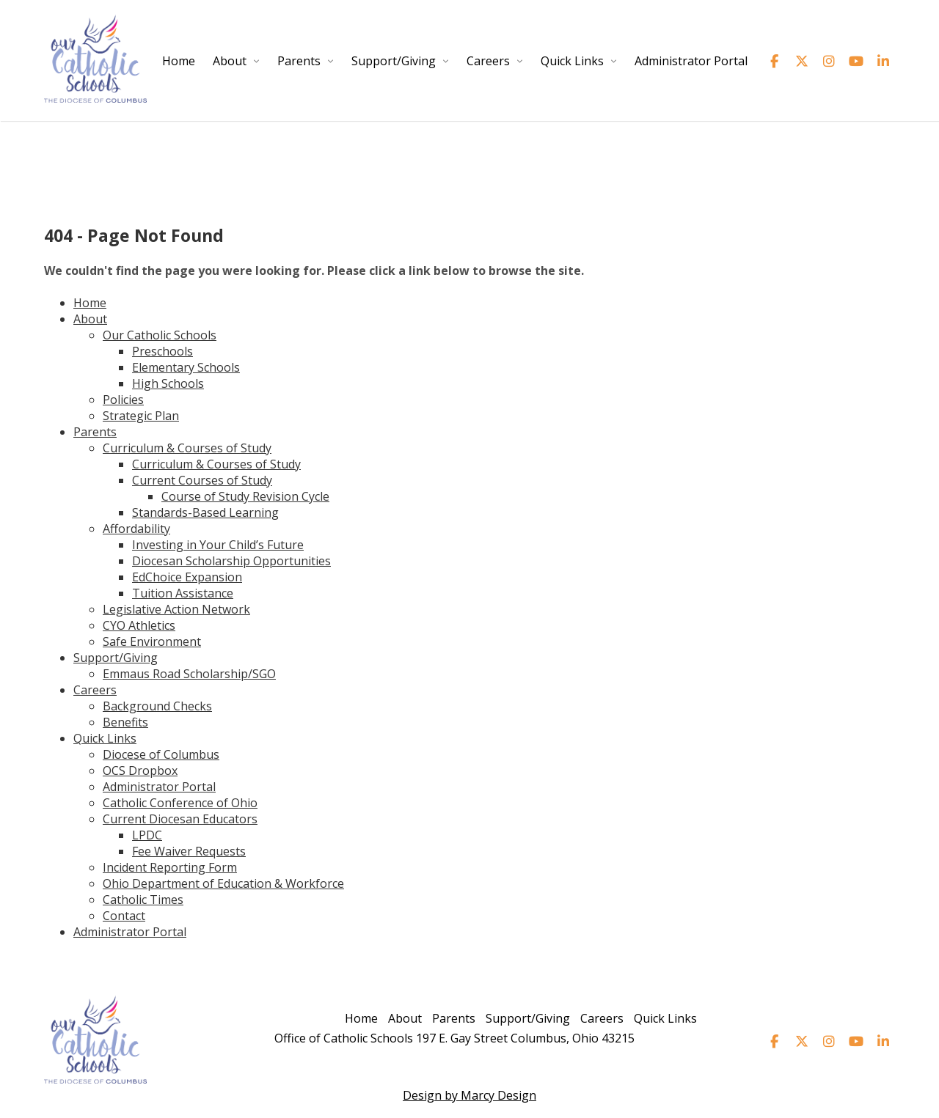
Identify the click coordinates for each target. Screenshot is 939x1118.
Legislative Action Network (176, 609)
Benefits (125, 722)
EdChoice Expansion (187, 577)
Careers (488, 61)
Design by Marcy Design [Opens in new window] (469, 1095)
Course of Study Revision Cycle (245, 496)
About (229, 61)
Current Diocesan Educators (180, 819)
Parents (299, 61)
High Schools (168, 383)
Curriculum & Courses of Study (187, 448)
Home (178, 61)
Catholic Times (143, 899)
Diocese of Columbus (161, 754)
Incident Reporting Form (170, 867)
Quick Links (572, 61)
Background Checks (157, 706)
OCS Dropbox (140, 770)
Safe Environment (152, 641)
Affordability (136, 529)
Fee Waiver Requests (189, 851)
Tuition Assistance (182, 593)
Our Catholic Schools (159, 335)
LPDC (147, 835)
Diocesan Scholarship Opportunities (231, 561)
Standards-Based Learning (205, 512)
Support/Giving (393, 61)
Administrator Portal (691, 61)
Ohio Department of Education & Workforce (223, 883)
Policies (123, 399)
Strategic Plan (141, 416)
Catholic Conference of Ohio (180, 803)
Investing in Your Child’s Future (218, 545)
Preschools (162, 351)
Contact (124, 916)
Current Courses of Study (202, 480)
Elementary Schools (186, 367)
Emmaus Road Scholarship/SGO (189, 674)
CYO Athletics (139, 625)
